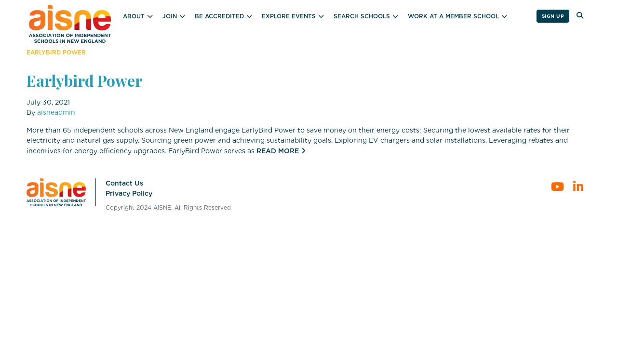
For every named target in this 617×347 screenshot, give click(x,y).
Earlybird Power (84, 80)
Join (169, 16)
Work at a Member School (453, 16)
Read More (277, 151)
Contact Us (124, 183)
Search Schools (362, 16)
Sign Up (553, 16)
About (134, 16)
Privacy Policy (129, 193)
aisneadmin (56, 112)
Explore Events (289, 16)
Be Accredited (219, 16)
